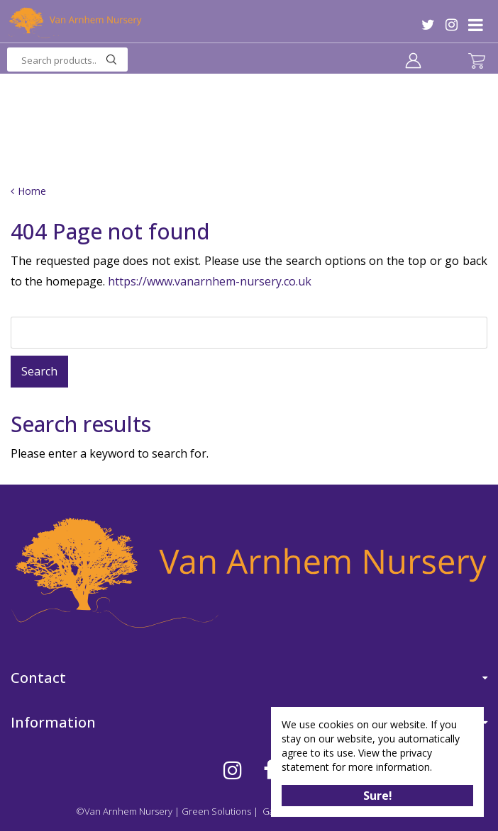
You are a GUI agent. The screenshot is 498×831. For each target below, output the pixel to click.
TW (428, 25)
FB (269, 770)
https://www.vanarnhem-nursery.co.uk (209, 281)
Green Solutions (216, 811)
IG (452, 25)
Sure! (377, 795)
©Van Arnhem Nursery (124, 811)
